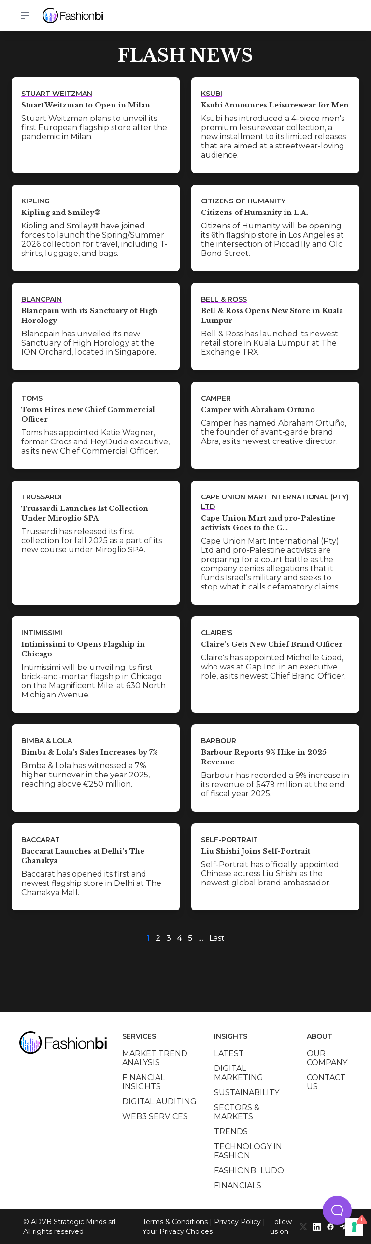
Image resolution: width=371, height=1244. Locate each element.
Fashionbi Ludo (249, 1170)
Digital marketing (238, 1073)
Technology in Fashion (248, 1151)
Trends (231, 1131)
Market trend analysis (154, 1058)
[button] (337, 1210)
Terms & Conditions (175, 1221)
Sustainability (246, 1092)
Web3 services (155, 1116)
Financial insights (143, 1082)
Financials (237, 1185)
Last (217, 938)
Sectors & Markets (236, 1112)
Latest (229, 1053)
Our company (327, 1058)
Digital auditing (159, 1101)
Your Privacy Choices (178, 1231)
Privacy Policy (237, 1221)
